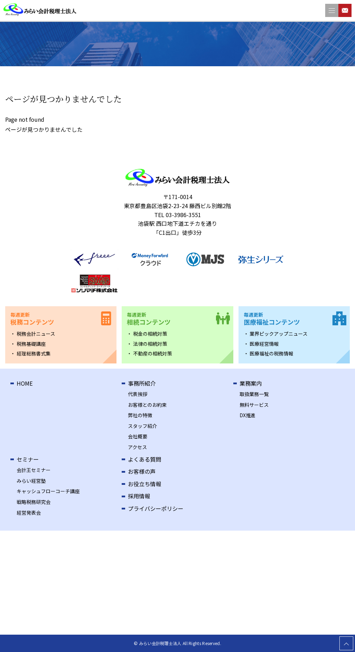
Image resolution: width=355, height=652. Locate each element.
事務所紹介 (142, 383)
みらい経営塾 (31, 480)
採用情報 (139, 496)
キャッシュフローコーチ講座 (48, 491)
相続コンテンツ (149, 318)
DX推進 (248, 415)
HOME (25, 383)
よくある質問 (144, 459)
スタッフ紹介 (142, 425)
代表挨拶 (137, 394)
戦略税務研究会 (34, 501)
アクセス (137, 447)
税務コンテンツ (32, 318)
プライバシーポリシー (155, 508)
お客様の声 (142, 471)
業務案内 (251, 383)
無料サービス (254, 404)
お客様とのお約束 (147, 404)
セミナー (28, 459)
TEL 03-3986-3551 (177, 215)
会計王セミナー (34, 469)
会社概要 (137, 436)
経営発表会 (29, 512)
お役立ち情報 (144, 484)
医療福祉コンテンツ (272, 318)
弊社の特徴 (140, 415)
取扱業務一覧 (254, 394)
